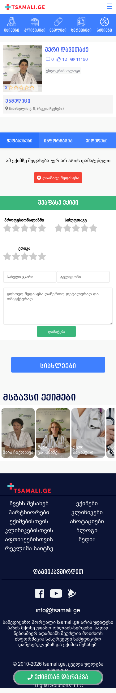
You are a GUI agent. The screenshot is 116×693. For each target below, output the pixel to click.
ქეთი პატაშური (83, 449)
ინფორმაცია (58, 140)
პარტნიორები (29, 512)
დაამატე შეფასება (58, 177)
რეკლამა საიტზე (29, 548)
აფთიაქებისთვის (29, 539)
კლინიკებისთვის (29, 530)
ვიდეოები (97, 140)
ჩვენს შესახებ (29, 503)
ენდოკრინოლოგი (63, 70)
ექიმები (87, 503)
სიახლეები (58, 366)
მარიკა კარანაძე (47, 449)
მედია (87, 539)
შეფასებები (19, 140)
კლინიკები (87, 512)
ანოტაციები (87, 521)
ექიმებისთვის (29, 521)
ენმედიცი (17, 101)
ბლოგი (86, 530)
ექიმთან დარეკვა (58, 677)
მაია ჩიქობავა (18, 452)
